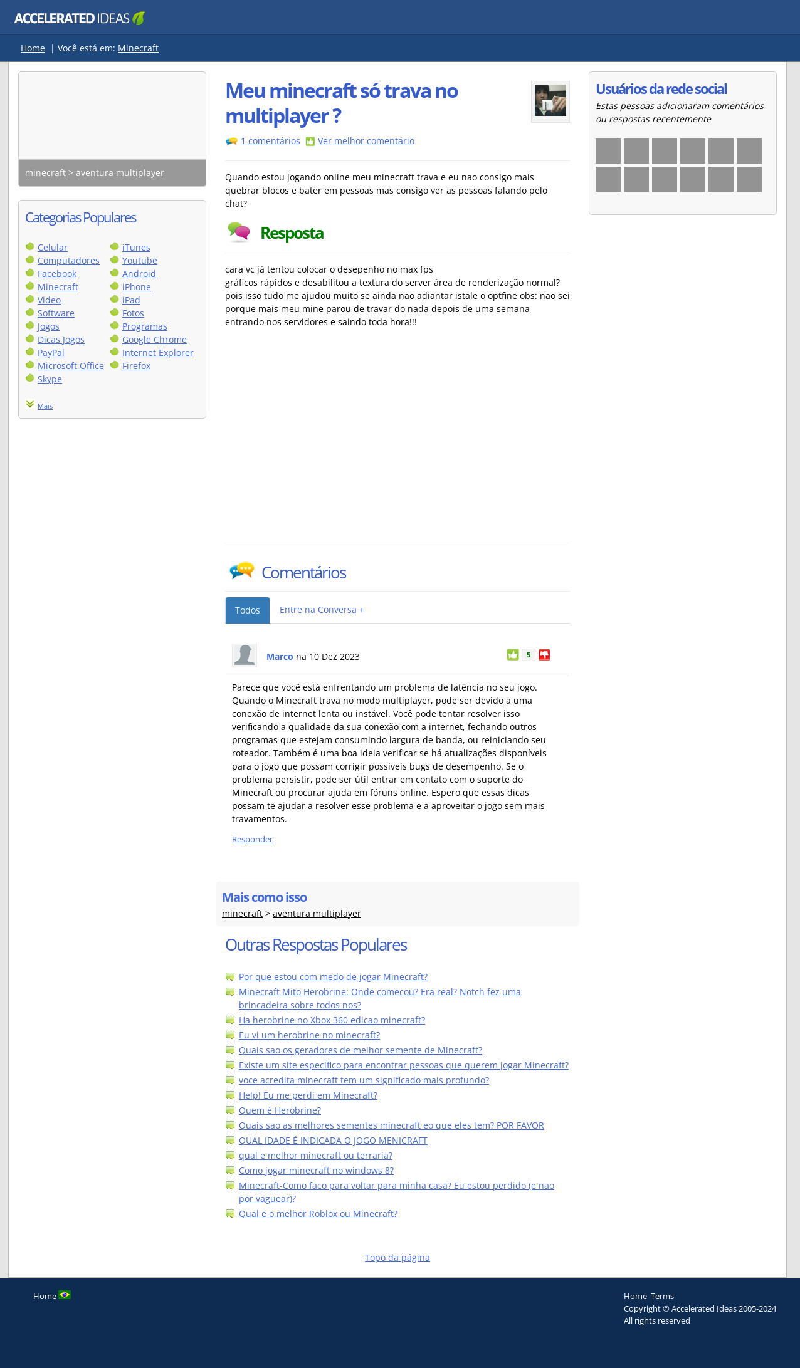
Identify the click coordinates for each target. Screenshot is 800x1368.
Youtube (139, 260)
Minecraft (138, 48)
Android (139, 273)
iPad (131, 300)
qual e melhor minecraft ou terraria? (315, 1155)
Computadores (69, 260)
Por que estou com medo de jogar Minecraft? (333, 977)
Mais (45, 405)
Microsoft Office (71, 366)
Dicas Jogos (61, 339)
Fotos (133, 313)
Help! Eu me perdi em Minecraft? (308, 1095)
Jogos (49, 326)
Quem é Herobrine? (280, 1110)
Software (56, 313)
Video (49, 300)
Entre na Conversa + (322, 609)
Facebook (57, 273)
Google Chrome (154, 339)
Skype (50, 379)
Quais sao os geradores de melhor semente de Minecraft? (360, 1050)
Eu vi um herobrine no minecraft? (309, 1035)
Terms (662, 1296)
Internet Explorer (158, 352)
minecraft (45, 173)
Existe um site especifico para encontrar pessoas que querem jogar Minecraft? (404, 1065)
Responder (252, 839)
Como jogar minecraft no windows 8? (316, 1170)
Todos (247, 610)
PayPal (51, 352)
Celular (53, 247)
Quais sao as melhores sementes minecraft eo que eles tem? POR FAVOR (391, 1125)
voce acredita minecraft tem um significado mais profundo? (364, 1080)
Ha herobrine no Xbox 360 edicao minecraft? (332, 1020)
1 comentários (270, 141)
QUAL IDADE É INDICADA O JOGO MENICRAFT (333, 1140)
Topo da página (397, 1257)
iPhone (136, 287)
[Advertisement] (335, 449)
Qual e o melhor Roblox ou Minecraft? (318, 1213)
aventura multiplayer (120, 173)
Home (33, 48)
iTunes (136, 247)
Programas (144, 326)
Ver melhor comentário (366, 141)
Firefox (136, 366)
